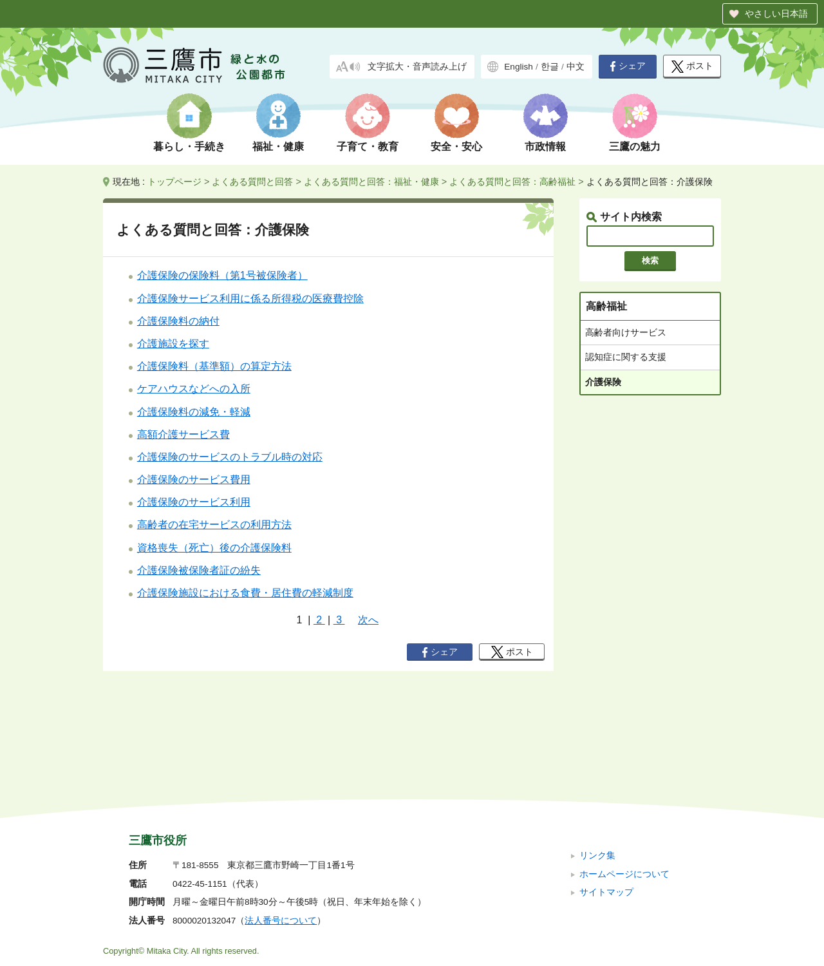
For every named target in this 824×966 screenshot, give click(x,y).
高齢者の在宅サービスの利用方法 (214, 524)
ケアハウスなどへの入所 (193, 388)
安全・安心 (456, 146)
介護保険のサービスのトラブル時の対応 (230, 456)
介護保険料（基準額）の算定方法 (214, 366)
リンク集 (597, 769)
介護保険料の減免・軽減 (193, 411)
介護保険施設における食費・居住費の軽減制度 (245, 592)
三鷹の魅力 (634, 146)
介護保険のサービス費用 (193, 479)
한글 (550, 66)
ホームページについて (624, 787)
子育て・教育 (367, 146)
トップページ (174, 181)
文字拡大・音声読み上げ (417, 66)
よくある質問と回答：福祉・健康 (371, 181)
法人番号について (281, 834)
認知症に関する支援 (625, 357)
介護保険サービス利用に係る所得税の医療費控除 (250, 298)
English (518, 66)
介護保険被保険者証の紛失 (199, 570)
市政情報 (545, 146)
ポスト (692, 67)
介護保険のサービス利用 (193, 502)
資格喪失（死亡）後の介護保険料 (214, 547)
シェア (628, 66)
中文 (575, 66)
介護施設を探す (173, 343)
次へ (368, 619)
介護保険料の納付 (178, 321)
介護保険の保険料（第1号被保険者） (222, 275)
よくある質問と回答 (252, 181)
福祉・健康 (278, 146)
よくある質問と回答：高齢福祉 (512, 181)
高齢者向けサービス (625, 332)
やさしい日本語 (776, 13)
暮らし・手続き (189, 146)
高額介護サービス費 (183, 434)
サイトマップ (606, 806)
